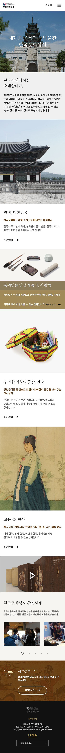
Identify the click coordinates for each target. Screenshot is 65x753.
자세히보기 (8, 240)
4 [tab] (41, 653)
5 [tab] (47, 653)
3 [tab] (35, 653)
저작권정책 (32, 719)
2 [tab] (29, 653)
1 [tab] (22, 653)
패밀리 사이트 (26, 743)
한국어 (49, 5)
